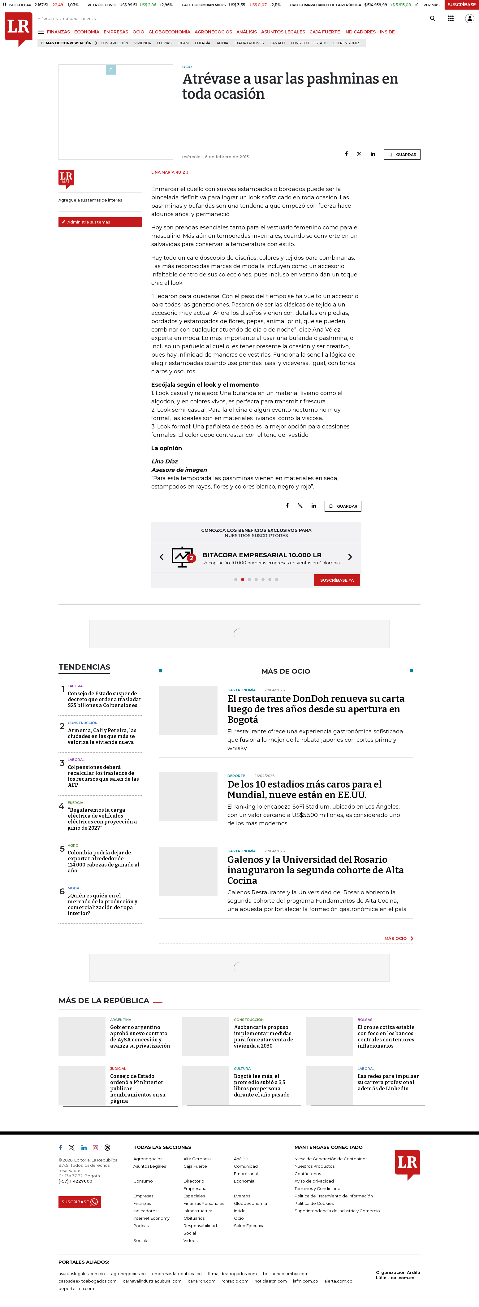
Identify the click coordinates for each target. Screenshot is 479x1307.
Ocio (239, 1218)
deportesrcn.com (76, 1288)
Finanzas (142, 1203)
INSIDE (387, 32)
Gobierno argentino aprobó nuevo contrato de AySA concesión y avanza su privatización (140, 1036)
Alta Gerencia (197, 1158)
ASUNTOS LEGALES (283, 32)
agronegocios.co (128, 1273)
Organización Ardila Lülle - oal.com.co (398, 1275)
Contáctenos (308, 1173)
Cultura (242, 1068)
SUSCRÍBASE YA (337, 580)
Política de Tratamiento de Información (334, 1195)
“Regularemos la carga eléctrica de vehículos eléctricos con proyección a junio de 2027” (102, 819)
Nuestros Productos (314, 1166)
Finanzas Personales (203, 1203)
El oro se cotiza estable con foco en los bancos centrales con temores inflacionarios (386, 1036)
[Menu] (42, 32)
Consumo (143, 1181)
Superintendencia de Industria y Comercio (337, 1210)
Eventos (242, 1195)
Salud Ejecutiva (249, 1225)
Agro (73, 845)
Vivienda (142, 43)
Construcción (114, 43)
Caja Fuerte (195, 1166)
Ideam (183, 43)
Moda (73, 888)
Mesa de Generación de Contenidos (331, 1158)
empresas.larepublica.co (177, 1273)
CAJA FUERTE (324, 32)
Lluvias (164, 43)
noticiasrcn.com (271, 1281)
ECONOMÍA (86, 32)
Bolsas (365, 1020)
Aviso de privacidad (314, 1181)
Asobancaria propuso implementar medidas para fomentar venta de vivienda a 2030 (263, 1036)
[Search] (432, 18)
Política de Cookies (314, 1203)
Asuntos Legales (149, 1166)
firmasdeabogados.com (232, 1273)
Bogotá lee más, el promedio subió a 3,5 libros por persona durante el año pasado (262, 1085)
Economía (244, 1181)
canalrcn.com (201, 1281)
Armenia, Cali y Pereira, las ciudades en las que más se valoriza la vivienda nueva (102, 736)
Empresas (143, 1195)
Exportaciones (249, 43)
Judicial (118, 1068)
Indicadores (145, 1210)
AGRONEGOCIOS (213, 32)
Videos (190, 1240)
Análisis (241, 1158)
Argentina (120, 1020)
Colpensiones (347, 43)
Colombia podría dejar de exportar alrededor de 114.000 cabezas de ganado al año (104, 862)
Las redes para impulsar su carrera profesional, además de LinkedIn (388, 1082)
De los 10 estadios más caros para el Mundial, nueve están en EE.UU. (304, 790)
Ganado (277, 43)
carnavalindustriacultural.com (152, 1281)
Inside (240, 1210)
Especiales (194, 1195)
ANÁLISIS (246, 32)
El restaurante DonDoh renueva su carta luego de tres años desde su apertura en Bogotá (316, 709)
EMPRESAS (116, 32)
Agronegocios (147, 1158)
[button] (159, 557)
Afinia (222, 43)
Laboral (76, 686)
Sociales (141, 1240)
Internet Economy (151, 1218)
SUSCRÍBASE (462, 4)
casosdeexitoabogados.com (87, 1281)
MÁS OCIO (396, 938)
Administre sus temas (86, 221)
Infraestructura (197, 1210)
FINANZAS (58, 32)
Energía (202, 43)
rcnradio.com (235, 1281)
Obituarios (194, 1218)
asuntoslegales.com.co (81, 1273)
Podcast (141, 1225)
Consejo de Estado (309, 43)
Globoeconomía (250, 1203)
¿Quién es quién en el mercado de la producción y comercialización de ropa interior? (102, 905)
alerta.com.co (338, 1281)
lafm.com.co (305, 1281)
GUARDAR (402, 154)
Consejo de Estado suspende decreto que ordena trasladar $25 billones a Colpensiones (104, 699)
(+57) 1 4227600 (75, 1181)
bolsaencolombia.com (286, 1273)
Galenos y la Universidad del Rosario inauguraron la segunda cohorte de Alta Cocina (315, 870)
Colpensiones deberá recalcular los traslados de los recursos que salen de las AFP (103, 776)
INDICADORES (360, 32)
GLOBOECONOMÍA (169, 32)
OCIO (138, 32)
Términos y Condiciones (318, 1188)
